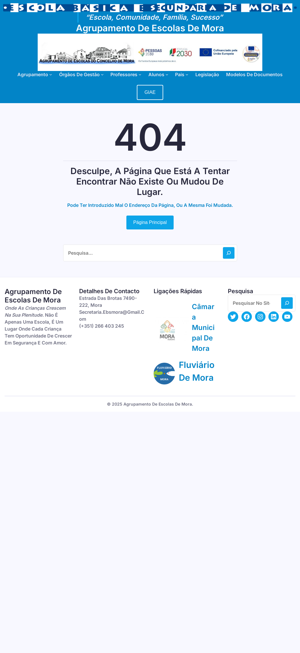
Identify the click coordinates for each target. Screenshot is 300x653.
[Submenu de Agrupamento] (50, 74)
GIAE (149, 92)
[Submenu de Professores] (140, 74)
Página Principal (150, 222)
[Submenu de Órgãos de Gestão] (102, 74)
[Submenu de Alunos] (167, 74)
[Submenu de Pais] (187, 74)
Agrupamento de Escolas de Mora (150, 28)
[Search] (228, 253)
